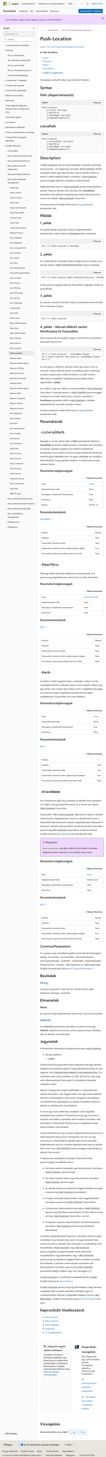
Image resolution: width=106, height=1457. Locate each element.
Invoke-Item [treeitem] (15, 308)
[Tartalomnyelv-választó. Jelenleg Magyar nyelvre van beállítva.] (8, 1445)
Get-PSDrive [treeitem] (15, 288)
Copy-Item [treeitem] (14, 222)
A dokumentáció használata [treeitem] (17, 45)
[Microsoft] (5, 3)
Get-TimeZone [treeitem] (16, 303)
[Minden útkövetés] (42, 30)
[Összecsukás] (34, 28)
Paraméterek (48, 68)
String (91, 484)
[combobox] (19, 34)
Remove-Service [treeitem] (17, 373)
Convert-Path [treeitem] (15, 217)
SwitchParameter (91, 597)
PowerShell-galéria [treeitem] (13, 117)
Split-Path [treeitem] (14, 448)
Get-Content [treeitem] (15, 252)
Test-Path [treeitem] (14, 488)
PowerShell (52, 30)
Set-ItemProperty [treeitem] (17, 428)
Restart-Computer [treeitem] (17, 398)
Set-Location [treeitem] (15, 433)
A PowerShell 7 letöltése (90, 11)
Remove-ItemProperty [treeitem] (19, 363)
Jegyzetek (83, 204)
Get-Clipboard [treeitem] (16, 242)
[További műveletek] (101, 30)
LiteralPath (46, 519)
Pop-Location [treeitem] (15, 348)
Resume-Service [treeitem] (16, 408)
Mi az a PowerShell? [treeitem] (16, 55)
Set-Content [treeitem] (15, 418)
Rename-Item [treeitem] (15, 383)
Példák (46, 65)
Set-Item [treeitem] (13, 423)
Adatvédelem (67, 1451)
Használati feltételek (54, 1455)
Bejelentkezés (97, 3)
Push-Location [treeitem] (16, 353)
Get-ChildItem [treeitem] (16, 237)
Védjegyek (70, 1455)
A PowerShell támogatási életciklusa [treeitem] (16, 139)
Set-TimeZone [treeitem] (16, 443)
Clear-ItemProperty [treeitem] (18, 207)
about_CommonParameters (79, 968)
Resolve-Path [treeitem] (15, 393)
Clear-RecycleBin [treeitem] (17, 212)
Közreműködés (52, 1451)
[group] (72, 278)
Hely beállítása (52, 1324)
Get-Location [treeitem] (15, 278)
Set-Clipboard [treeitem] (16, 413)
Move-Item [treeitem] (14, 318)
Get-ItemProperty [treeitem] (17, 268)
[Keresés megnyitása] (87, 3)
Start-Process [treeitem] (15, 453)
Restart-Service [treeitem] (16, 403)
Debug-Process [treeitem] (16, 232)
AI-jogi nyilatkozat (10, 1451)
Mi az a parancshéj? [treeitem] (16, 65)
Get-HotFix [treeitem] (14, 258)
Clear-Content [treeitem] (16, 197)
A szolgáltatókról (53, 1332)
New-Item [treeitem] (14, 328)
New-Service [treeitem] (15, 343)
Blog (39, 1451)
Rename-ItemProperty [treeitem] (19, 388)
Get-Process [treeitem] (15, 283)
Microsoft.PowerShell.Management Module (65, 46)
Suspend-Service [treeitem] (17, 478)
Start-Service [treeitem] (15, 458)
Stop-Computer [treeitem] (16, 463)
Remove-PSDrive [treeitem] (17, 368)
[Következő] (81, 3)
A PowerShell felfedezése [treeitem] (18, 75)
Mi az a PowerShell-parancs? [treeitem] (20, 70)
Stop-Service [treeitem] (15, 473)
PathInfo (45, 1020)
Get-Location (51, 1317)
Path (43, 746)
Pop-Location (51, 1320)
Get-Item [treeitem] (14, 262)
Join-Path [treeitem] (14, 313)
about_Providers (88, 1298)
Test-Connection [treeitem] (17, 483)
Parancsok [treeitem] (14, 187)
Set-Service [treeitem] (15, 438)
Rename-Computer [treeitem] (18, 378)
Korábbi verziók (27, 1451)
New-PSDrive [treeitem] (15, 338)
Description (47, 61)
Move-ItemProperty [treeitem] (18, 323)
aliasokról (50, 1328)
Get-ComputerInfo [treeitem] (18, 248)
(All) (43, 627)
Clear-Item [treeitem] (14, 202)
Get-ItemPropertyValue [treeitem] (20, 273)
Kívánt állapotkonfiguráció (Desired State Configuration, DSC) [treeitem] (18, 109)
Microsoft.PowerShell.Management (76, 30)
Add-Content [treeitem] (15, 192)
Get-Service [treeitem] (15, 298)
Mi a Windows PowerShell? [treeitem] (19, 60)
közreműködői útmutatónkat (51, 1373)
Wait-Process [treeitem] (15, 493)
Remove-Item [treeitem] (15, 358)
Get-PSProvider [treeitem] (16, 293)
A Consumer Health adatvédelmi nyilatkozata (21, 1455)
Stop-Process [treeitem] (15, 468)
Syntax (46, 57)
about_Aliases (66, 1281)
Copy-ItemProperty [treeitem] (18, 227)
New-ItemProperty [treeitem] (18, 333)
